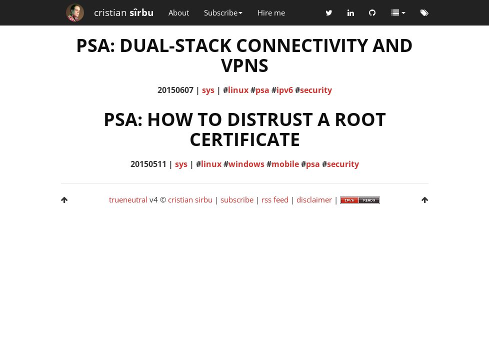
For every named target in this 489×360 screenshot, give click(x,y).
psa (263, 90)
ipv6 (284, 90)
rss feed (275, 199)
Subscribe (223, 13)
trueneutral (128, 199)
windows (246, 164)
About (178, 13)
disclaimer (314, 199)
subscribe (237, 199)
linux (238, 90)
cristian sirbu (190, 199)
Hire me (271, 13)
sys (208, 90)
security (316, 90)
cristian (124, 12)
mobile (285, 164)
